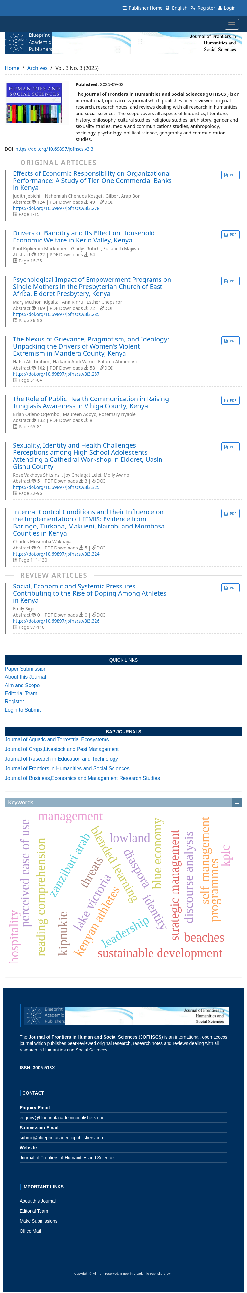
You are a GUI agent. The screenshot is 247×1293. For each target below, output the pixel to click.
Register (203, 8)
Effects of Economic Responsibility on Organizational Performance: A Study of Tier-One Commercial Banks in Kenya (92, 180)
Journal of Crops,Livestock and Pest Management (62, 749)
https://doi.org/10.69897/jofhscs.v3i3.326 (56, 621)
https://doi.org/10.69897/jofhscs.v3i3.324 (56, 554)
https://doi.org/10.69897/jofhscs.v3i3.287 (56, 374)
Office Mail (30, 1231)
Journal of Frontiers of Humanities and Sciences (67, 1157)
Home (12, 68)
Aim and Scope (22, 685)
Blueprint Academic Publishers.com (146, 1273)
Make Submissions (39, 1221)
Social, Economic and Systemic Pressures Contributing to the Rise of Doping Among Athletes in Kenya (89, 593)
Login (227, 8)
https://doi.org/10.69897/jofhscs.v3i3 (54, 149)
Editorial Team (21, 693)
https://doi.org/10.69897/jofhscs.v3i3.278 (56, 208)
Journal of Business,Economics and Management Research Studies (82, 778)
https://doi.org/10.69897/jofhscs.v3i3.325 (56, 487)
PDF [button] (232, 175)
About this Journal (25, 677)
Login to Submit (23, 710)
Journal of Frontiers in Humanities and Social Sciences (67, 768)
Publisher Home (142, 8)
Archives (37, 68)
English (176, 8)
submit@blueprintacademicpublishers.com (62, 1137)
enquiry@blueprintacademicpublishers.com (63, 1117)
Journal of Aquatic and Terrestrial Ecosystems (57, 739)
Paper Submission (26, 669)
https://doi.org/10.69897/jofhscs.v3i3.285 (56, 314)
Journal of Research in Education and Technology (61, 759)
